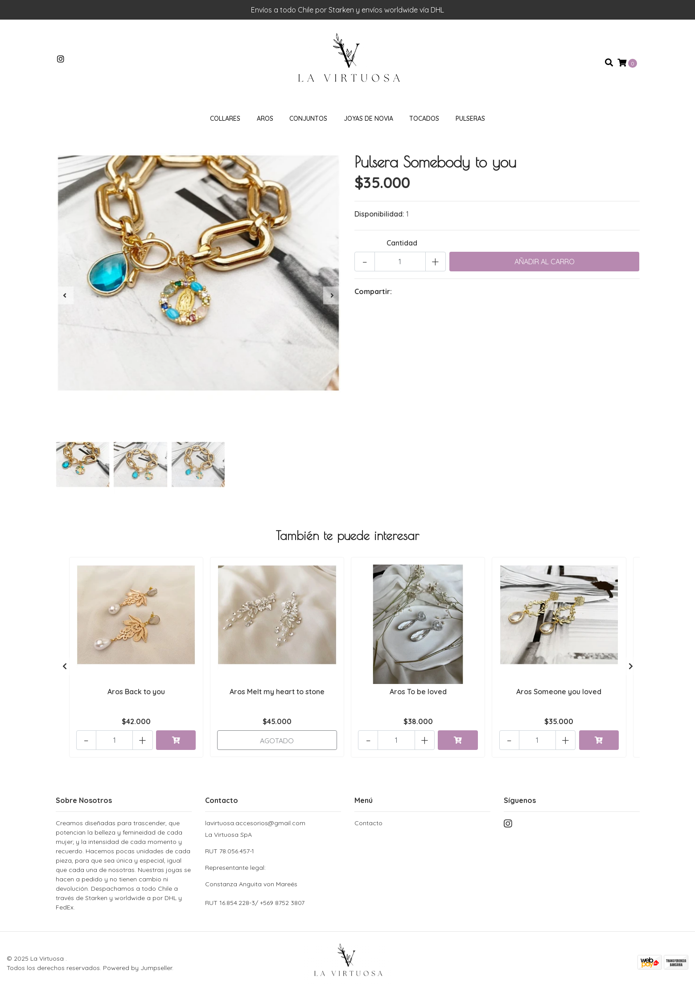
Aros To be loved (418, 692)
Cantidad (402, 244)
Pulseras (470, 120)
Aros (265, 120)
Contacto (368, 823)
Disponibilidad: (379, 215)
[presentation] (65, 297)
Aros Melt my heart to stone (277, 692)
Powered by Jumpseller (137, 968)
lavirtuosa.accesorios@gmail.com (255, 823)
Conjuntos (308, 120)
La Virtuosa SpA (273, 860)
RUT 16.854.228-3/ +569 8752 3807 (254, 903)
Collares (225, 120)
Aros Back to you (136, 692)
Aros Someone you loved (558, 692)
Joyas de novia (368, 120)
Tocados (424, 120)
